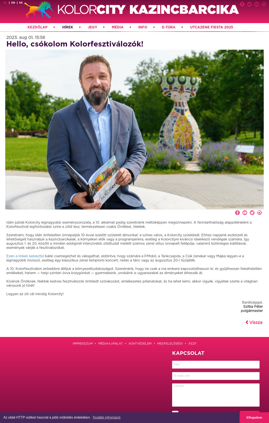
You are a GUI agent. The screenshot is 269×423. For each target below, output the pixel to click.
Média (118, 27)
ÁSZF (192, 343)
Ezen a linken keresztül (25, 256)
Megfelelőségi (170, 343)
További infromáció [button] (106, 417)
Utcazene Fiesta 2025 (211, 27)
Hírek (67, 27)
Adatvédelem (140, 343)
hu (5, 2)
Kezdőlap (37, 27)
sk (21, 2)
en (13, 2)
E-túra (168, 27)
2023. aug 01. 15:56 (25, 38)
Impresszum (83, 343)
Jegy (92, 27)
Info (142, 27)
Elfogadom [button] (254, 417)
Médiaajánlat (110, 343)
